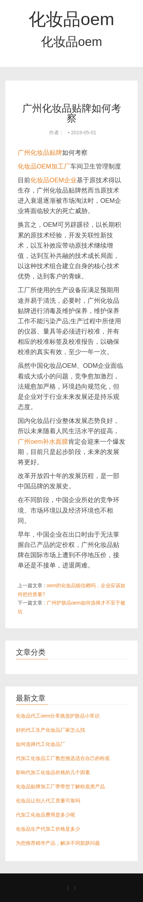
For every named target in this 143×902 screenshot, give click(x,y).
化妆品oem (71, 19)
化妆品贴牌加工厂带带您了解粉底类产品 (60, 786)
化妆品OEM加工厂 (44, 166)
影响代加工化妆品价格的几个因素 (53, 772)
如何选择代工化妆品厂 (40, 744)
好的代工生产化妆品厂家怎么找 (50, 730)
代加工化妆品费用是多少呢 (45, 815)
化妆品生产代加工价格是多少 (48, 829)
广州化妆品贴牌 (40, 152)
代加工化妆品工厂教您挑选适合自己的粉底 (63, 758)
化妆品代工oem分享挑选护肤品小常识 (58, 716)
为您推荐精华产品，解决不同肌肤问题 (58, 843)
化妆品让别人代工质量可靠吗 (48, 800)
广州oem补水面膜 (43, 441)
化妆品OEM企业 (53, 180)
